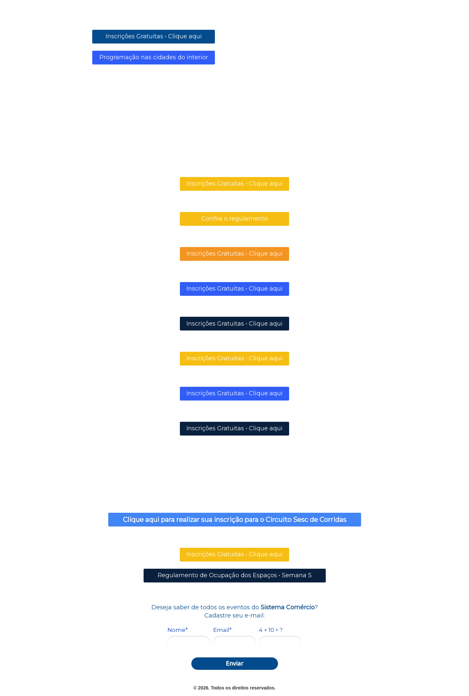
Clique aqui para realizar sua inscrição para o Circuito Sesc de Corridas (234, 520)
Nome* (177, 630)
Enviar (234, 663)
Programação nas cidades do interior (153, 57)
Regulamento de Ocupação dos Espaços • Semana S (235, 575)
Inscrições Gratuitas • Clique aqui (154, 36)
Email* (222, 630)
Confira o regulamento (234, 218)
